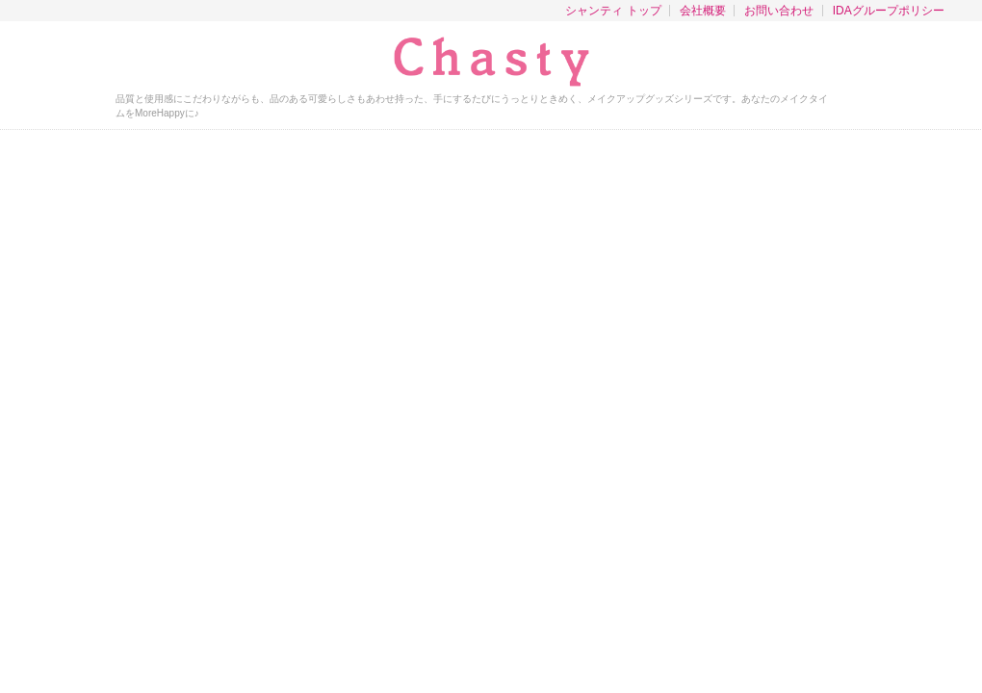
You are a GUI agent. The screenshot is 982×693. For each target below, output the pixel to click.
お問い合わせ (779, 10)
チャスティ (491, 62)
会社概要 (703, 10)
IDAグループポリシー (888, 10)
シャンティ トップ (612, 10)
